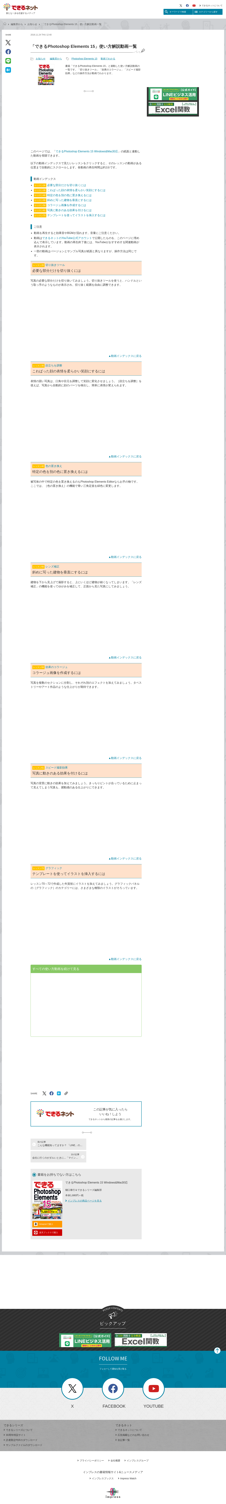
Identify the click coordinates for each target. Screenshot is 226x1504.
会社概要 (114, 1448)
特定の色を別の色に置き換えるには (62, 195)
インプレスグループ (136, 1448)
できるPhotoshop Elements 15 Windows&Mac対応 (87, 151)
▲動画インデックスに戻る (125, 355)
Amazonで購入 (46, 1211)
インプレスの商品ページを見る (83, 1188)
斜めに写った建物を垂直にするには (62, 200)
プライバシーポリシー (90, 1448)
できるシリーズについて (18, 1417)
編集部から (17, 24)
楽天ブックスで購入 (48, 1220)
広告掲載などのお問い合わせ (132, 1422)
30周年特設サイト (15, 1422)
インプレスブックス (102, 1466)
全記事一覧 (122, 1427)
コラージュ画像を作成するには (60, 205)
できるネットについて (211, 5)
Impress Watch (127, 1466)
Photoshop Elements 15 (84, 58)
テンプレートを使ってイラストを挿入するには (69, 215)
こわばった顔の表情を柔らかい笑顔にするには (69, 190)
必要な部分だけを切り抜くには (60, 185)
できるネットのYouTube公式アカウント (67, 238)
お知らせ (32, 24)
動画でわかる (108, 58)
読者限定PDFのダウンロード (20, 1427)
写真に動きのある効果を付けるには (62, 210)
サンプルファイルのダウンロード (23, 1432)
